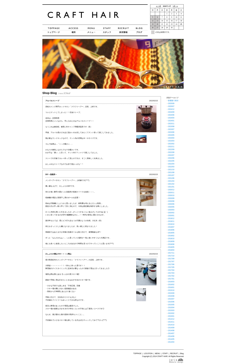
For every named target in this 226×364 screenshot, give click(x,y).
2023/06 (171, 132)
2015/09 (171, 293)
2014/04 (171, 342)
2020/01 (171, 216)
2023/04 (171, 138)
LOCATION (148, 354)
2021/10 (171, 170)
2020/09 (171, 198)
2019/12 (171, 218)
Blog (182, 354)
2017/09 (171, 259)
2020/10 (171, 195)
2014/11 (171, 322)
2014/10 (171, 325)
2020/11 (171, 193)
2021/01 (171, 187)
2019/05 (171, 233)
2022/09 (171, 149)
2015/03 (171, 310)
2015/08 (171, 296)
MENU (157, 354)
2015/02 (171, 313)
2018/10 (171, 239)
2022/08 (171, 152)
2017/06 (171, 264)
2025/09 (171, 103)
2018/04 (171, 250)
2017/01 (171, 279)
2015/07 (171, 299)
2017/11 (171, 253)
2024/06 (171, 115)
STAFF (165, 354)
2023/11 (171, 124)
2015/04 (171, 308)
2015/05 (171, 305)
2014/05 (171, 339)
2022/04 (171, 164)
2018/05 (171, 247)
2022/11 (171, 147)
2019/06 (171, 230)
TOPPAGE (137, 354)
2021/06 (171, 178)
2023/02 (171, 144)
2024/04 (171, 118)
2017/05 (171, 267)
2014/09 (171, 328)
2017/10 (171, 256)
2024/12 (171, 109)
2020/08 (171, 201)
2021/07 (171, 175)
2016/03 (171, 282)
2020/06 (171, 204)
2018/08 (171, 244)
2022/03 (171, 167)
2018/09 (171, 241)
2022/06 (171, 158)
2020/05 (171, 207)
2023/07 (171, 129)
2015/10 (171, 290)
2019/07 (171, 227)
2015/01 (171, 316)
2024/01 (171, 121)
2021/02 (171, 184)
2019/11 (171, 221)
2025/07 (171, 106)
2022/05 (171, 161)
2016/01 (171, 287)
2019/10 (171, 224)
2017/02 (171, 276)
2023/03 (171, 141)
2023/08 (171, 126)
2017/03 (171, 273)
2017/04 (171, 270)
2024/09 (171, 112)
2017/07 (171, 262)
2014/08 (171, 331)
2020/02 (171, 213)
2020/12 (171, 190)
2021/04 (171, 181)
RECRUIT (174, 354)
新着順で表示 (173, 101)
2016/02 (171, 285)
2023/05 (171, 135)
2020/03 (171, 210)
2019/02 (171, 236)
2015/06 (171, 302)
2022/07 (171, 155)
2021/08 (171, 172)
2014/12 (171, 319)
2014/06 (171, 336)
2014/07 (171, 333)
